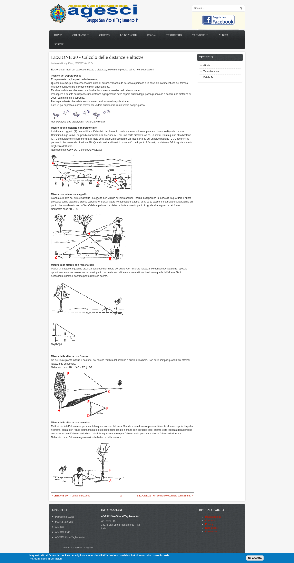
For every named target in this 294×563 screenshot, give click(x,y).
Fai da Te (208, 77)
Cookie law (211, 531)
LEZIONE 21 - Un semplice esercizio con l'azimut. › (165, 495)
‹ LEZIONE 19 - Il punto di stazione (71, 495)
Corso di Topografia (83, 547)
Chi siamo (80, 35)
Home (58, 35)
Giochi (206, 65)
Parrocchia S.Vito (64, 516)
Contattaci (210, 520)
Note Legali (211, 527)
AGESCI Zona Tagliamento (70, 537)
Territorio (174, 35)
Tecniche (200, 35)
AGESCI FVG (62, 532)
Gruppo (104, 35)
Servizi (60, 44)
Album (223, 35)
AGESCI (59, 527)
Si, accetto (255, 558)
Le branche (128, 35)
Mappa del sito (213, 516)
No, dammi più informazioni (45, 558)
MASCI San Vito (64, 522)
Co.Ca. (151, 35)
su (121, 495)
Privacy (209, 524)
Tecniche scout (211, 71)
